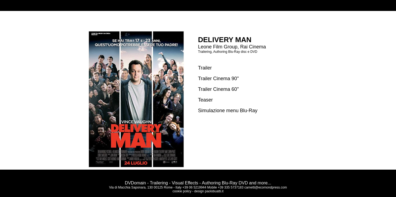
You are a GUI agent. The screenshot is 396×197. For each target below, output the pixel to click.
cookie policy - (183, 191)
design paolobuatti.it (208, 191)
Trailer (205, 68)
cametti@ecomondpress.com (265, 187)
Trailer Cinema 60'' (218, 89)
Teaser (205, 100)
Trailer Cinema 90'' (218, 78)
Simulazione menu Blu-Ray (227, 110)
